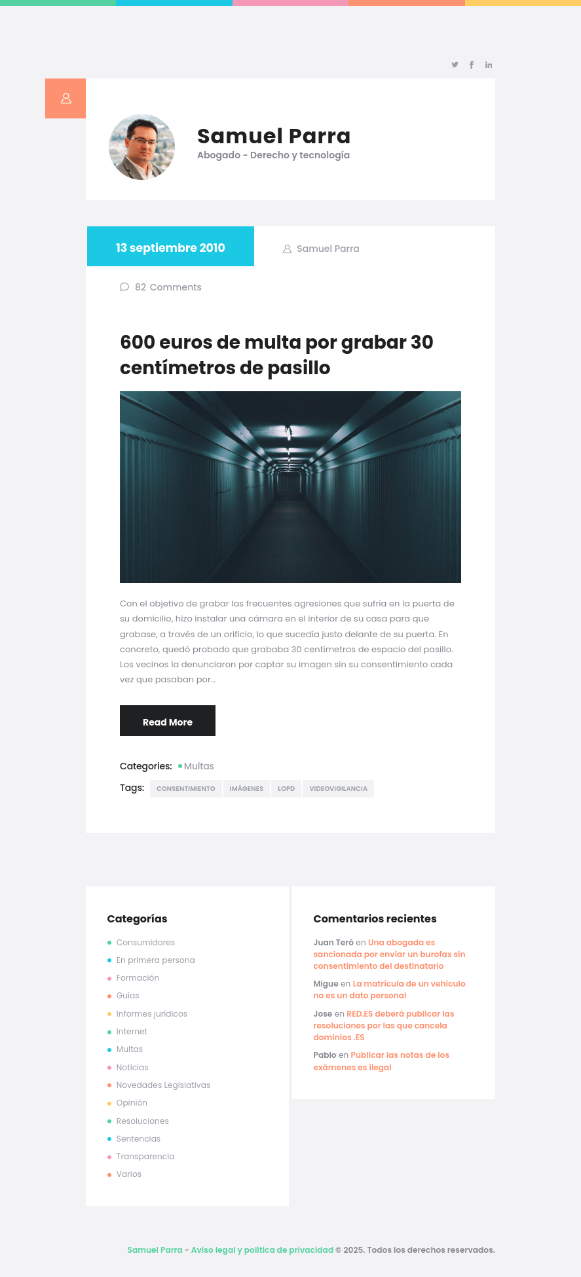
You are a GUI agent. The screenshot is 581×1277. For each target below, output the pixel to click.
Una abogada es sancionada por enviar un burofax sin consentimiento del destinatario (389, 954)
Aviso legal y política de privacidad (262, 1249)
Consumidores (146, 942)
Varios (129, 1174)
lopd (286, 789)
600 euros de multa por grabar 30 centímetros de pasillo (277, 355)
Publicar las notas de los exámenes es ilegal (381, 1060)
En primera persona (156, 960)
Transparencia (146, 1156)
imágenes (247, 789)
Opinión (132, 1102)
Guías (128, 995)
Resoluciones (143, 1121)
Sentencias (138, 1138)
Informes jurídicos (152, 1013)
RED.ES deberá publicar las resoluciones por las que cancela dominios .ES (383, 1025)
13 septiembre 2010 (170, 248)
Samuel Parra (327, 248)
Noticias (133, 1067)
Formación (138, 977)
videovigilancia (338, 789)
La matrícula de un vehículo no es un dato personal (389, 989)
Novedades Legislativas (164, 1085)
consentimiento (186, 789)
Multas (199, 766)
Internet (132, 1031)
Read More (168, 722)
